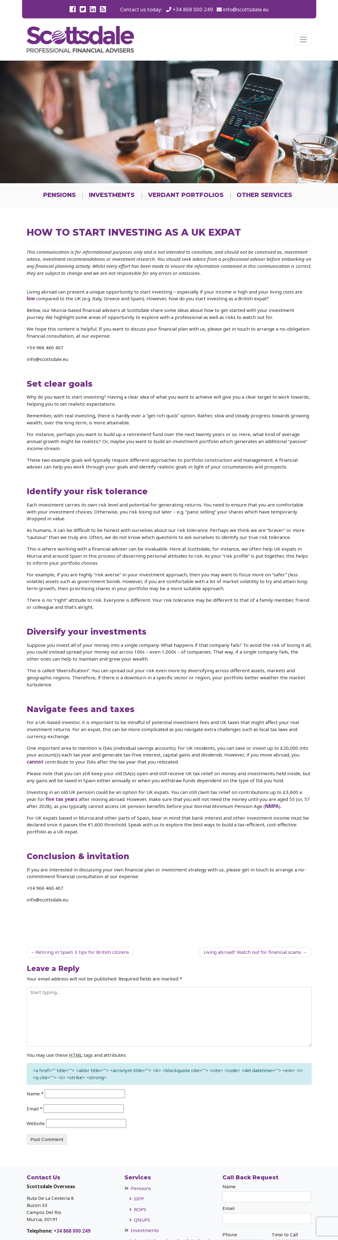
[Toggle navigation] (303, 39)
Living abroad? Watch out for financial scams (252, 952)
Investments (112, 195)
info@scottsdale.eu (246, 9)
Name (35, 1093)
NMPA (272, 806)
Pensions (59, 195)
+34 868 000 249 (193, 9)
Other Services (264, 195)
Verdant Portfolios (185, 195)
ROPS (140, 1209)
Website (36, 1123)
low (31, 298)
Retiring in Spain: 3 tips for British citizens (82, 952)
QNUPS (142, 1220)
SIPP (139, 1199)
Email (34, 1108)
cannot (35, 762)
